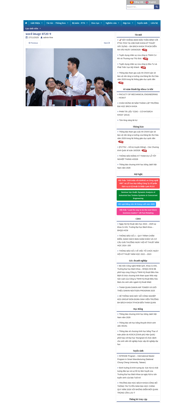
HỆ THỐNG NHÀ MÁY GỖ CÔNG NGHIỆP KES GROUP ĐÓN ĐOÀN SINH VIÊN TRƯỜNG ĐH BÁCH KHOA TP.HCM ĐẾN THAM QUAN (138, 299)
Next (107, 43)
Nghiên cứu (113, 23)
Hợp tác (128, 23)
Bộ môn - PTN (80, 23)
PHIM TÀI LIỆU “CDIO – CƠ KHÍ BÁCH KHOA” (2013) (135, 113)
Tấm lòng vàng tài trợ (127, 120)
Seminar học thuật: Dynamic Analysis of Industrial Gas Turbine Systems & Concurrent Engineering (138, 195)
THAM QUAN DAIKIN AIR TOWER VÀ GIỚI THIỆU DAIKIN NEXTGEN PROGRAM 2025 (137, 289)
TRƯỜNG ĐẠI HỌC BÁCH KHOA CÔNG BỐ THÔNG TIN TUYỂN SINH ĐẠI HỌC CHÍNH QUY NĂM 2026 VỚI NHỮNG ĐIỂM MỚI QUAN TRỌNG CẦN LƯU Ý (137, 388)
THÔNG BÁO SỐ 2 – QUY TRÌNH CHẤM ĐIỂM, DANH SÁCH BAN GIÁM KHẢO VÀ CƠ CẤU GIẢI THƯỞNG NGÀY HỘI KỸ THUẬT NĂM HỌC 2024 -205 (138, 241)
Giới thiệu (37, 23)
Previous (33, 43)
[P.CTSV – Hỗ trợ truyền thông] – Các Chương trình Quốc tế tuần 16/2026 (138, 149)
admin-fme (48, 37)
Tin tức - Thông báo (57, 23)
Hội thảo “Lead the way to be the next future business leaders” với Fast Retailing (138, 211)
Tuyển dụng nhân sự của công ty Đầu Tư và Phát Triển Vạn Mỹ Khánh (137, 66)
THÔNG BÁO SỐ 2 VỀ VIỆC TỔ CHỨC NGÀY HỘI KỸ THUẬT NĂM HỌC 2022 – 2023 (138, 252)
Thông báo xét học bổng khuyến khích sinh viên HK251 (136, 324)
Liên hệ (154, 23)
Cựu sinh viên (33, 28)
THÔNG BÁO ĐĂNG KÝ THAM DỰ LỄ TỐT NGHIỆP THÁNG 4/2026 (136, 157)
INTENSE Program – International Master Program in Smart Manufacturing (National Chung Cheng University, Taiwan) (136, 359)
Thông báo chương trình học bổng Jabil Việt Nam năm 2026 (137, 166)
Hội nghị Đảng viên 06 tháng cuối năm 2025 (136, 204)
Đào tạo (96, 23)
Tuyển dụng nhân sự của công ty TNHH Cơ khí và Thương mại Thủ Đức (136, 57)
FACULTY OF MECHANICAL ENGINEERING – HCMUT (137, 96)
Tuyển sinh (142, 23)
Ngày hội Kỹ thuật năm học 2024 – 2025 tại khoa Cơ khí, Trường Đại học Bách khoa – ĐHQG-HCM (136, 227)
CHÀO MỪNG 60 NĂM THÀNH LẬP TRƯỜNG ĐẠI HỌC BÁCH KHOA (138, 104)
